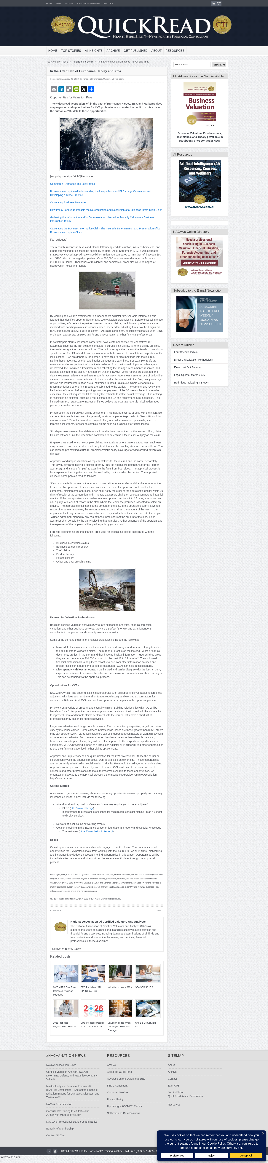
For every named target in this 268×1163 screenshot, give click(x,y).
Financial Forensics (79, 61)
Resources (171, 50)
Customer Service (116, 1092)
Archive (65, 3)
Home (46, 3)
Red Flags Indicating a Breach (188, 382)
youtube (222, 3)
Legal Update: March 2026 (186, 374)
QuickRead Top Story (110, 79)
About (55, 3)
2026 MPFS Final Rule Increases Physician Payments (61, 991)
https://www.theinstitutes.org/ (92, 831)
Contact (173, 1078)
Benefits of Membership (56, 1128)
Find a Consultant (116, 1085)
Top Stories (68, 50)
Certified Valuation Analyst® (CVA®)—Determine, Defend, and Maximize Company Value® (68, 1075)
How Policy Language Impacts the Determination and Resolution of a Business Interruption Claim (103, 209)
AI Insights (90, 50)
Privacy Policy (114, 1099)
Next (156, 910)
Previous (52, 910)
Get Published (132, 50)
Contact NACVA (52, 1135)
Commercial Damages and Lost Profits (69, 183)
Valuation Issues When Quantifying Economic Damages (116, 1027)
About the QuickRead (118, 1071)
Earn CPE (105, 3)
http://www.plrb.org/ (79, 808)
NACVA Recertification (56, 1104)
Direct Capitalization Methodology (190, 359)
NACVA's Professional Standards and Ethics (68, 1121)
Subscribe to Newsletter (85, 3)
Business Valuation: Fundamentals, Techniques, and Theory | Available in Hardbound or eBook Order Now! (196, 137)
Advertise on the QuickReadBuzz (125, 1078)
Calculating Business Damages (65, 202)
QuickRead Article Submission (186, 1096)
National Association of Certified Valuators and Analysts (104, 921)
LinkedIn (217, 3)
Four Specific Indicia (182, 352)
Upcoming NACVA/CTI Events (123, 1106)
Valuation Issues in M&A (117, 987)
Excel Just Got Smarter (184, 367)
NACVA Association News (58, 1064)
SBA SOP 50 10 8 (141, 987)
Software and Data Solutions (122, 1113)
